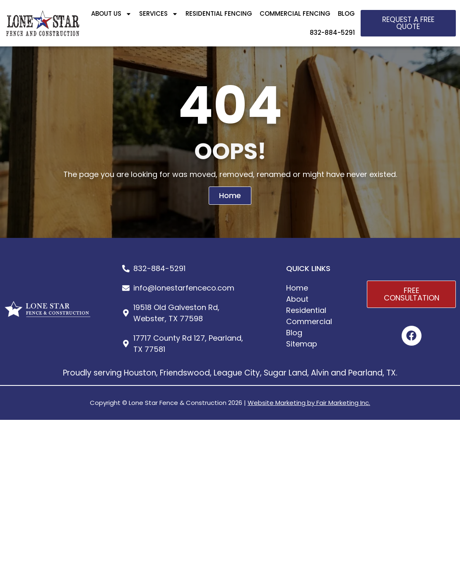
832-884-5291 (332, 32)
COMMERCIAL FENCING (295, 13)
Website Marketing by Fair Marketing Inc (308, 402)
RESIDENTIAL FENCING (218, 13)
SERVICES (158, 14)
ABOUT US (111, 14)
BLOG (346, 13)
